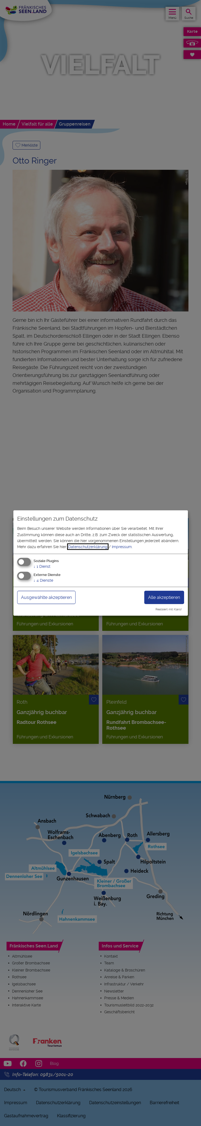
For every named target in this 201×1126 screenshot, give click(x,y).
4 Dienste (43, 580)
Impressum (122, 547)
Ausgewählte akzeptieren (46, 597)
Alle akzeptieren (164, 597)
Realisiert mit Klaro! (168, 609)
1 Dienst (42, 566)
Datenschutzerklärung (87, 547)
